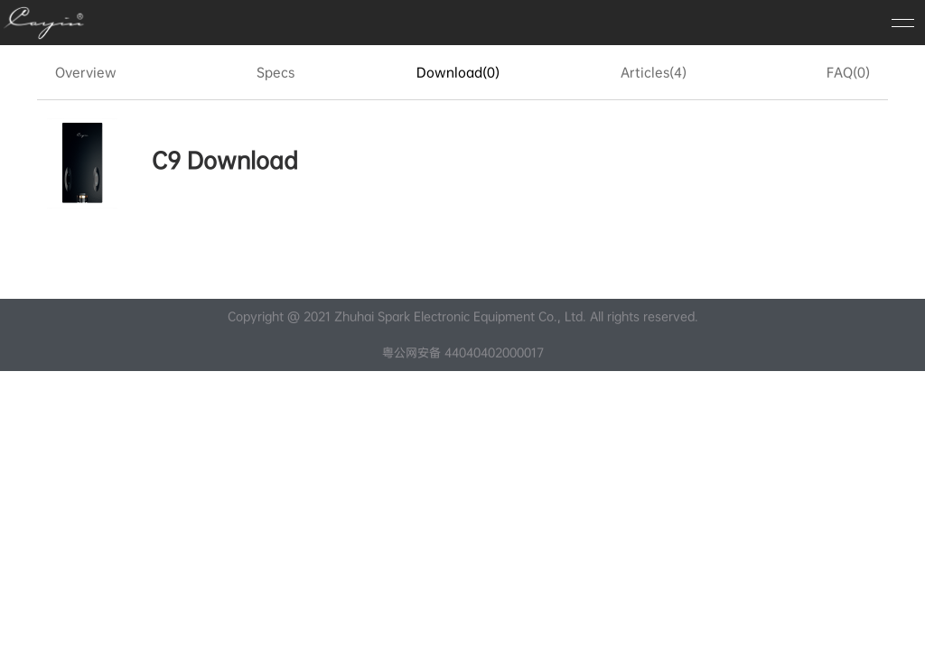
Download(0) (458, 72)
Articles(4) (654, 72)
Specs (275, 72)
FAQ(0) (848, 72)
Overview (86, 72)
